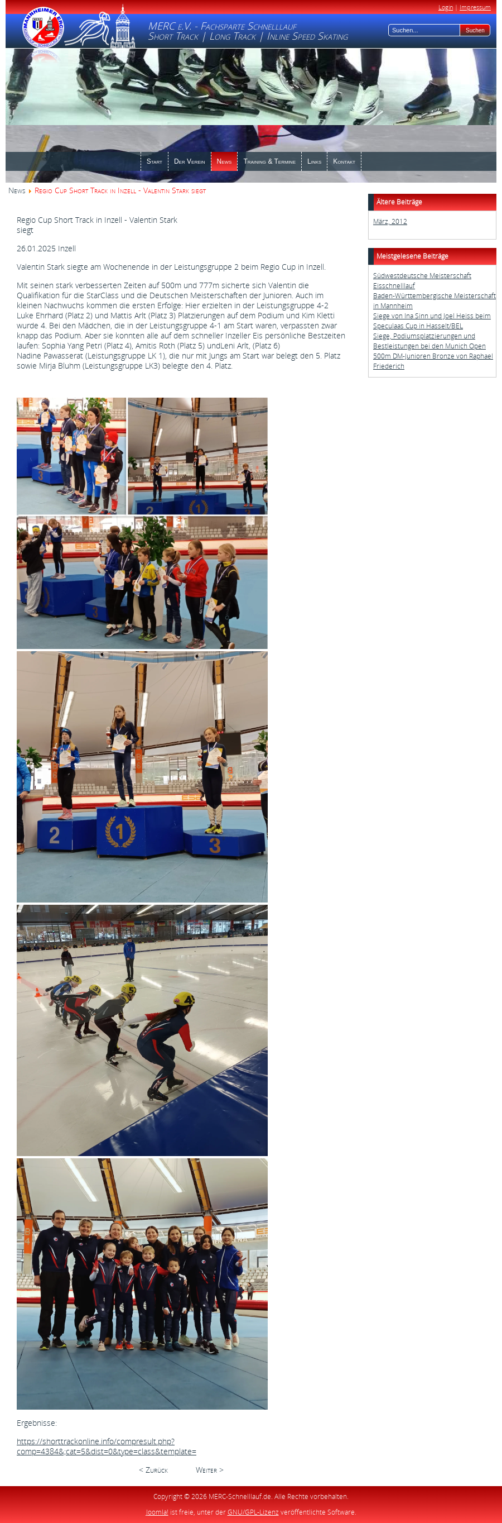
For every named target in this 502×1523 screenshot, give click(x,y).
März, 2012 (390, 221)
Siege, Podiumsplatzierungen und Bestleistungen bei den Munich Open (429, 341)
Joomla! (157, 1512)
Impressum (475, 7)
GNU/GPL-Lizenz (253, 1512)
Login (445, 7)
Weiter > (210, 1469)
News (16, 190)
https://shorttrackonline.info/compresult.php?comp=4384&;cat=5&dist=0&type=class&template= (106, 1446)
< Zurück (153, 1469)
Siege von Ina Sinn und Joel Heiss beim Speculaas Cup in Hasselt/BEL (432, 321)
